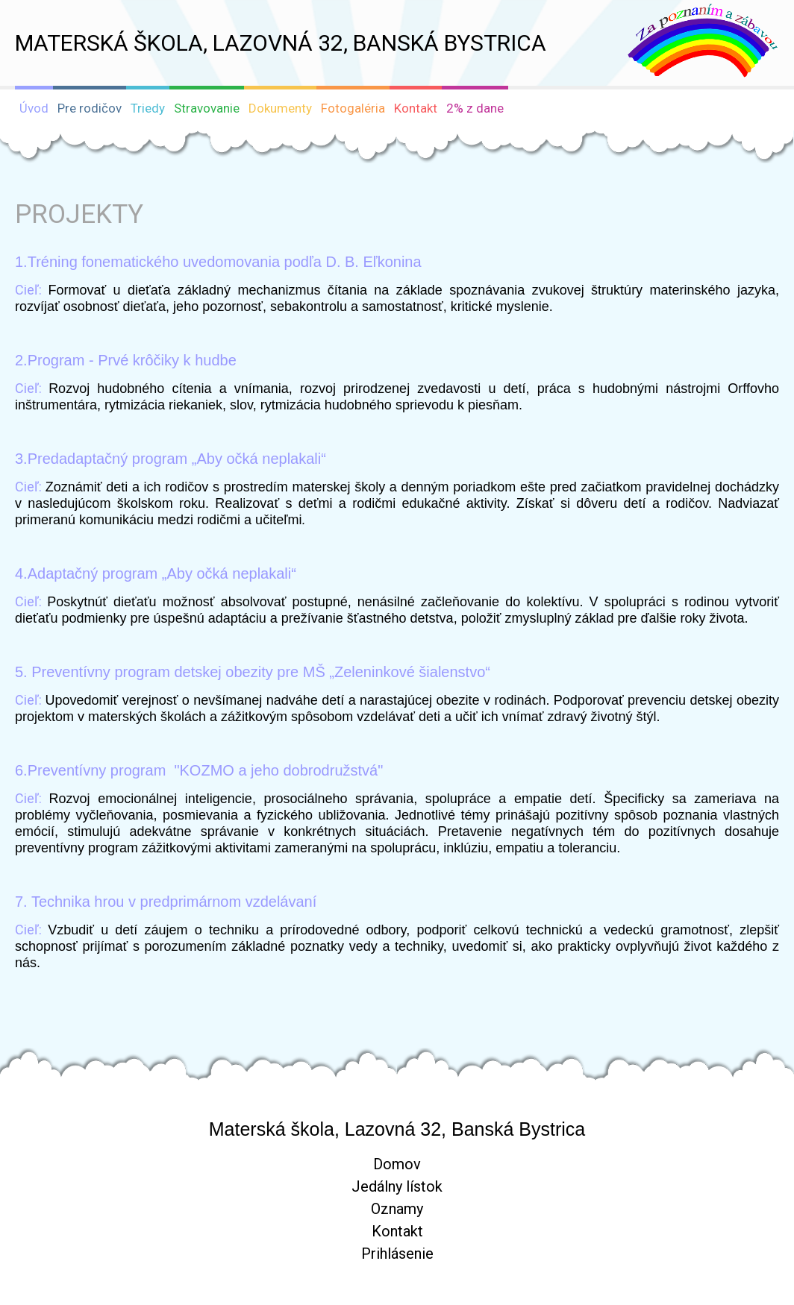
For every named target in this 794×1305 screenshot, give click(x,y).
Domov (397, 1164)
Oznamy (397, 1209)
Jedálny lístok (397, 1186)
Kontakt (397, 1231)
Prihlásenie (397, 1253)
